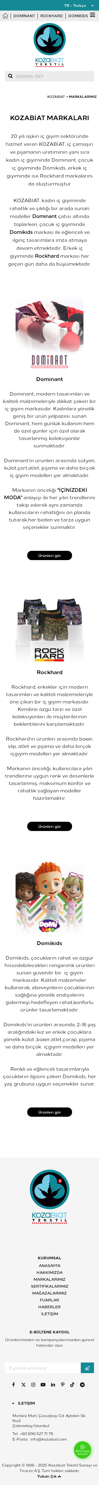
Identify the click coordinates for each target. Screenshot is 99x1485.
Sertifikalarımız (49, 1286)
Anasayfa (49, 1265)
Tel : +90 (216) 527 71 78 (32, 1433)
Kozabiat (56, 96)
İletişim (49, 1313)
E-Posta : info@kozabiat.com (39, 1439)
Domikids (78, 15)
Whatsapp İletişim (83, 1450)
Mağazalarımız (49, 1293)
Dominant (24, 15)
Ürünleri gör (49, 555)
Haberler (49, 1306)
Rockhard (51, 15)
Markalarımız (83, 96)
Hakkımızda (49, 1272)
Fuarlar (49, 1299)
